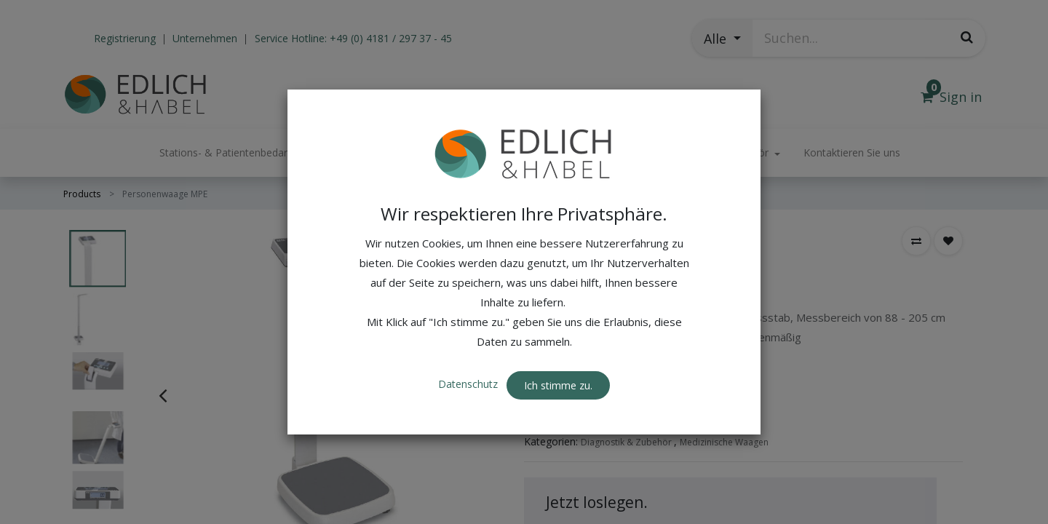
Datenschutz (469, 384)
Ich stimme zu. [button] (558, 385)
